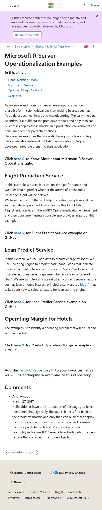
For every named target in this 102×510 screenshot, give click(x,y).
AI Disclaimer (16, 492)
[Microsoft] (51, 5)
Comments (14, 95)
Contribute (75, 492)
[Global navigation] (4, 5)
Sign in (94, 5)
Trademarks (52, 498)
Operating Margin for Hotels (25, 90)
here (17, 158)
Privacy (12, 498)
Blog (58, 492)
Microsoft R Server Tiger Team (52, 46)
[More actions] (93, 46)
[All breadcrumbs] (8, 46)
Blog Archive (22, 46)
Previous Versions (39, 492)
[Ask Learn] (86, 46)
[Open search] (85, 5)
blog (83, 284)
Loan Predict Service (20, 85)
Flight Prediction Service (23, 80)
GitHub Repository (35, 369)
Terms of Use (32, 498)
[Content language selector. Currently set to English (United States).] (26, 473)
